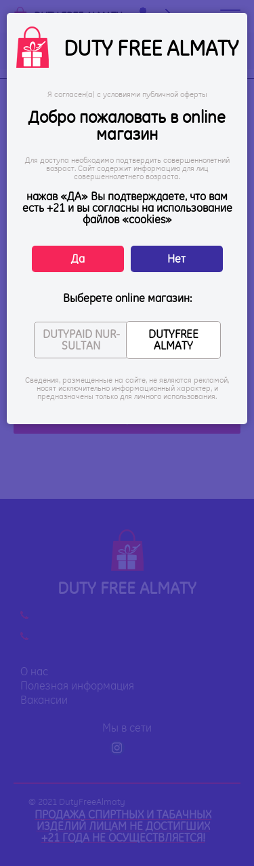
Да (78, 258)
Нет (176, 258)
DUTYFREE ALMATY (173, 339)
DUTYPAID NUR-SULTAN (81, 339)
